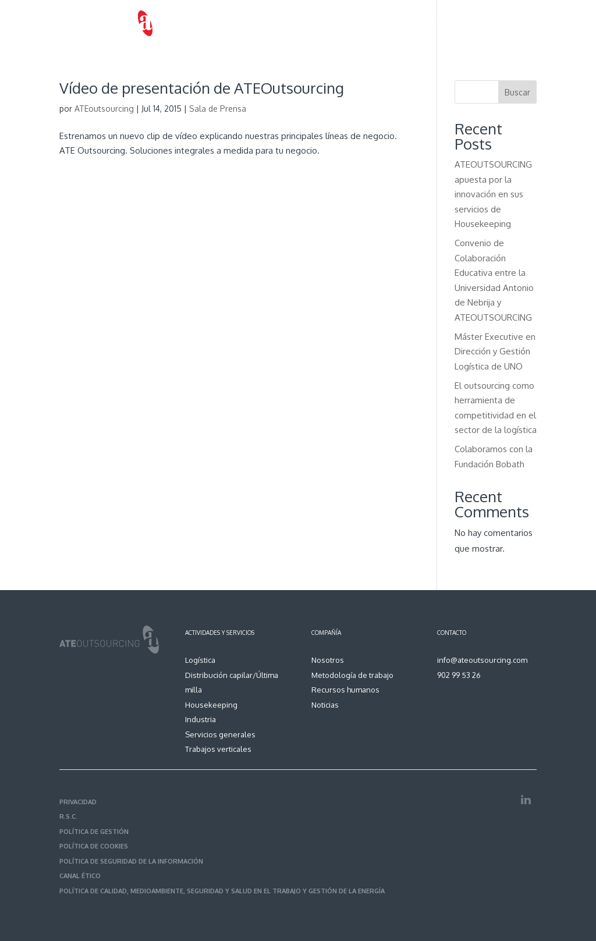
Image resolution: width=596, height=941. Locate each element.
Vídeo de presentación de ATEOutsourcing (201, 87)
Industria (200, 719)
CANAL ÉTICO (80, 876)
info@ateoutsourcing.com (482, 660)
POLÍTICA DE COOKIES (93, 846)
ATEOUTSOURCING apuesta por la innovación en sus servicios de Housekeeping (493, 194)
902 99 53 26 (459, 675)
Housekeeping (211, 704)
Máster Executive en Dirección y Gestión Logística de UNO (495, 351)
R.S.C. (68, 816)
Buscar (517, 92)
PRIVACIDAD (78, 802)
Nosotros (193, 23)
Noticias (475, 23)
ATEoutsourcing (104, 108)
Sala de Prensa (217, 108)
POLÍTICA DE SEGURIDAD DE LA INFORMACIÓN (131, 861)
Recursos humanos (414, 23)
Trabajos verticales (218, 749)
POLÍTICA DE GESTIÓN (94, 832)
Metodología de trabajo (324, 23)
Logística (200, 660)
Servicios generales (220, 734)
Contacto (521, 23)
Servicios (240, 23)
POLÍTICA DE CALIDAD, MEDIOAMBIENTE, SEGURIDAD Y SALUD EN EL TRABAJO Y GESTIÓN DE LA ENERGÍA (222, 891)
